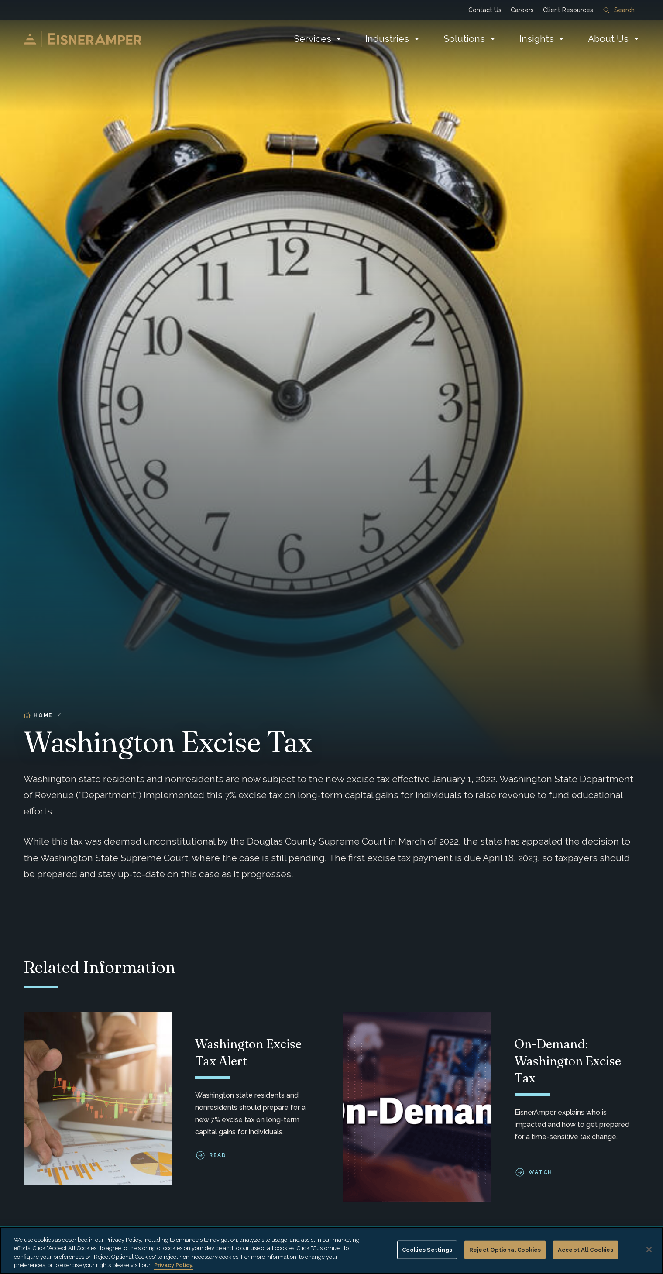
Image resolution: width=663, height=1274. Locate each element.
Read (217, 1156)
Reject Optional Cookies (505, 1250)
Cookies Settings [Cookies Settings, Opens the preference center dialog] (427, 1250)
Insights (536, 38)
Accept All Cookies (585, 1250)
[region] (331, 1250)
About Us (608, 38)
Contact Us (485, 10)
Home (38, 715)
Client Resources (568, 10)
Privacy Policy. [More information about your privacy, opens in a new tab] (173, 1265)
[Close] (649, 1249)
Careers (522, 10)
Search (619, 10)
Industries (387, 38)
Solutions (464, 38)
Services (312, 38)
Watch (541, 1173)
